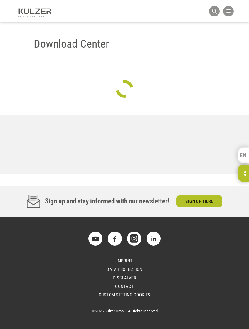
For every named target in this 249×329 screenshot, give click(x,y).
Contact (124, 286)
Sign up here (199, 201)
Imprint (124, 261)
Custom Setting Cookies (124, 295)
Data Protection (124, 269)
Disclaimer (125, 278)
